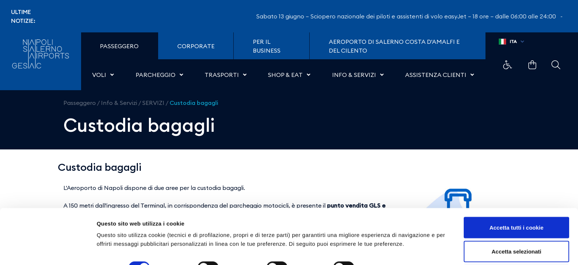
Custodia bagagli (194, 102)
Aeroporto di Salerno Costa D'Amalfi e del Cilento (394, 46)
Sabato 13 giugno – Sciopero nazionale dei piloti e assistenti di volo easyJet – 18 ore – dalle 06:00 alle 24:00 (412, 16)
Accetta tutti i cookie (517, 197)
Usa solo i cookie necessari (516, 245)
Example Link (507, 64)
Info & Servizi (119, 102)
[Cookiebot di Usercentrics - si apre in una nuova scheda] (47, 250)
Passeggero (79, 102)
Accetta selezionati (516, 221)
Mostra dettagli (388, 237)
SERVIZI (153, 102)
